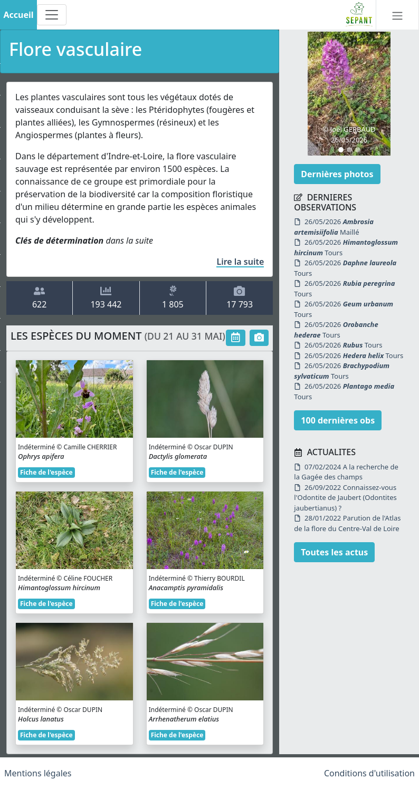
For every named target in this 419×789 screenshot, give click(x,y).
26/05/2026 (334, 227)
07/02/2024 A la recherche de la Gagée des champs (346, 472)
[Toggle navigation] (51, 14)
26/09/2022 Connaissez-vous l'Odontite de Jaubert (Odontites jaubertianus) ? (345, 498)
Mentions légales (38, 773)
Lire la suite (240, 261)
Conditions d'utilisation (369, 773)
